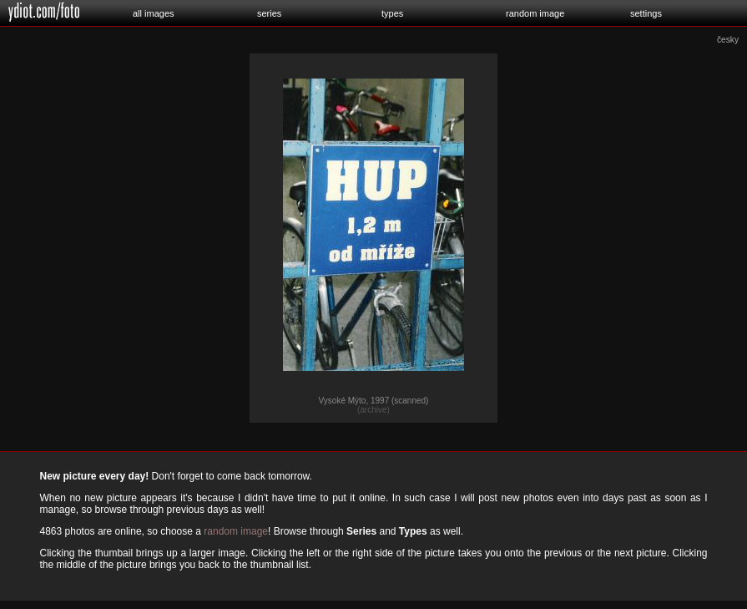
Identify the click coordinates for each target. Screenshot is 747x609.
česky (728, 39)
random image (535, 13)
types (392, 13)
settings (646, 13)
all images (153, 13)
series (269, 13)
